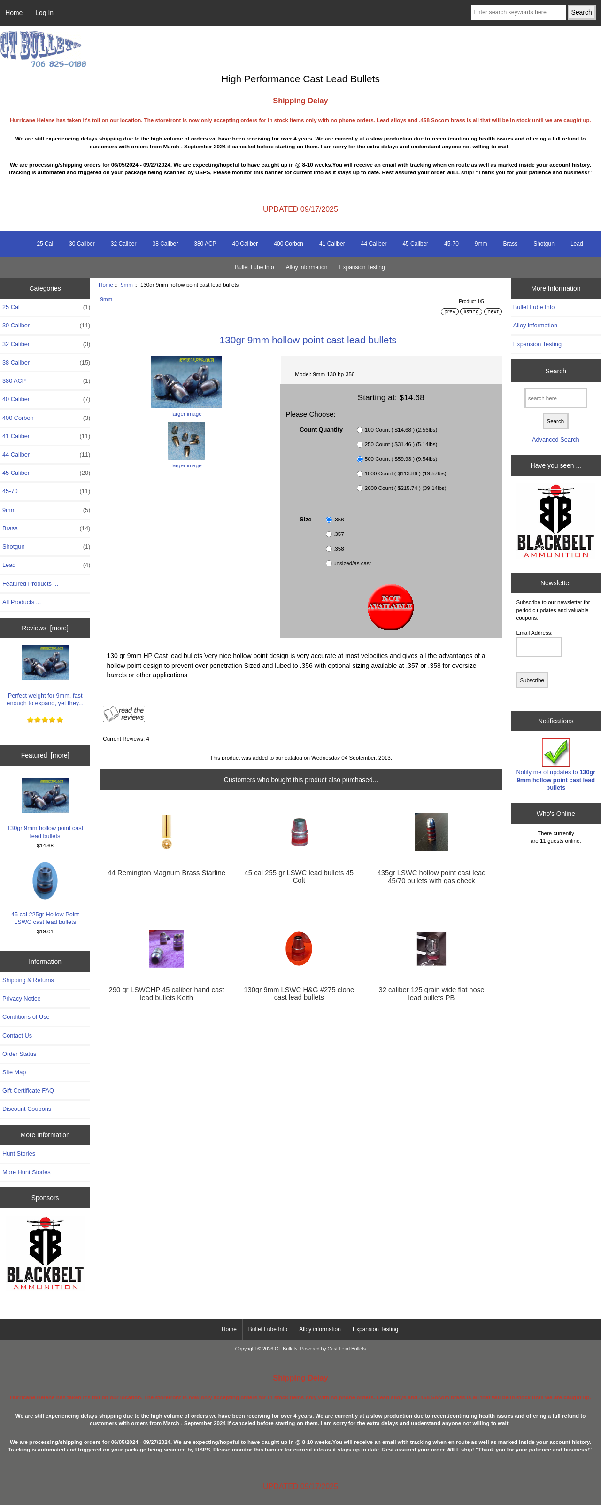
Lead (576, 243)
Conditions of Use (26, 1016)
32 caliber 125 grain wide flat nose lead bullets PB (431, 993)
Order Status (19, 1053)
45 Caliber (415, 243)
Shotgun (544, 243)
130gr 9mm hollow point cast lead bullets (45, 808)
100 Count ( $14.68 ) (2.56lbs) (401, 430)
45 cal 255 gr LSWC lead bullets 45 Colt (299, 876)
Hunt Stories (18, 1153)
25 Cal (45, 243)
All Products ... (21, 601)
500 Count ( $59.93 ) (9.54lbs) (401, 459)
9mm (127, 284)
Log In (44, 12)
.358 (338, 548)
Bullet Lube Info (254, 267)
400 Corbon (288, 243)
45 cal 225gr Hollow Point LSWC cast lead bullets (45, 893)
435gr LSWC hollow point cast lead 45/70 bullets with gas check (432, 876)
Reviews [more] (45, 628)
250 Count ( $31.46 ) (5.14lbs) (401, 444)
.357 (338, 534)
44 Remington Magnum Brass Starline (166, 873)
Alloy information (307, 267)
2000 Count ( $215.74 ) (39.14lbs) (406, 488)
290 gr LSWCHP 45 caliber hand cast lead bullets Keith (166, 993)
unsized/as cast (352, 563)
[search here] (555, 398)
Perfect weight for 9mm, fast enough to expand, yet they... (45, 675)
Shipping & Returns (28, 980)
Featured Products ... (30, 583)
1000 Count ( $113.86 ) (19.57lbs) (406, 473)
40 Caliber (245, 243)
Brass (510, 243)
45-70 (451, 243)
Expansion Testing (362, 267)
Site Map (14, 1072)
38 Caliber (165, 243)
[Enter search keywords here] (518, 12)
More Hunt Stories (26, 1172)
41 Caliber (332, 243)
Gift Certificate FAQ (28, 1090)
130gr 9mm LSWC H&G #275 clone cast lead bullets (299, 993)
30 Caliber (82, 243)
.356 (338, 519)
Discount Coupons (26, 1108)
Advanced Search (555, 439)
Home (14, 12)
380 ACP (205, 243)
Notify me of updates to (556, 764)
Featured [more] (45, 755)
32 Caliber (124, 243)
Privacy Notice (21, 998)
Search (556, 370)
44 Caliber (374, 243)
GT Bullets (286, 1348)
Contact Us (17, 1035)
